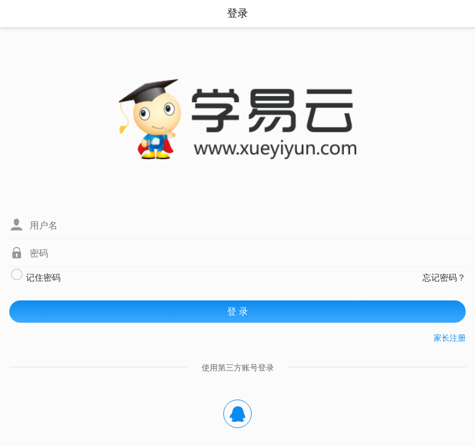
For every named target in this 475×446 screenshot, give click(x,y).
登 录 (237, 311)
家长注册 (450, 338)
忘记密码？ (444, 277)
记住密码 (36, 276)
